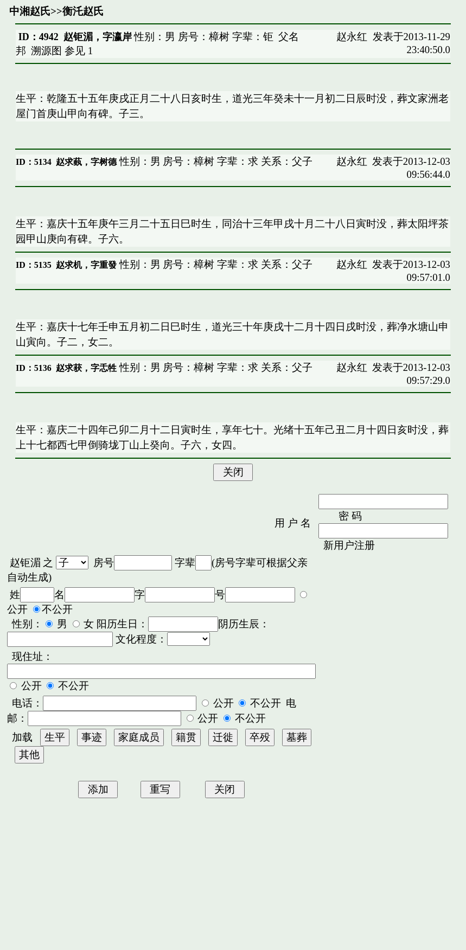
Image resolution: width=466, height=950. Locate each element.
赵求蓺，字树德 (86, 161)
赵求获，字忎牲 (86, 368)
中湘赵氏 (29, 11)
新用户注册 (349, 545)
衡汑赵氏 (83, 11)
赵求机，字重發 (86, 264)
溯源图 (46, 50)
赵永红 (351, 36)
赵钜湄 (25, 562)
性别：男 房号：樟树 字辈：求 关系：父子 (214, 161)
